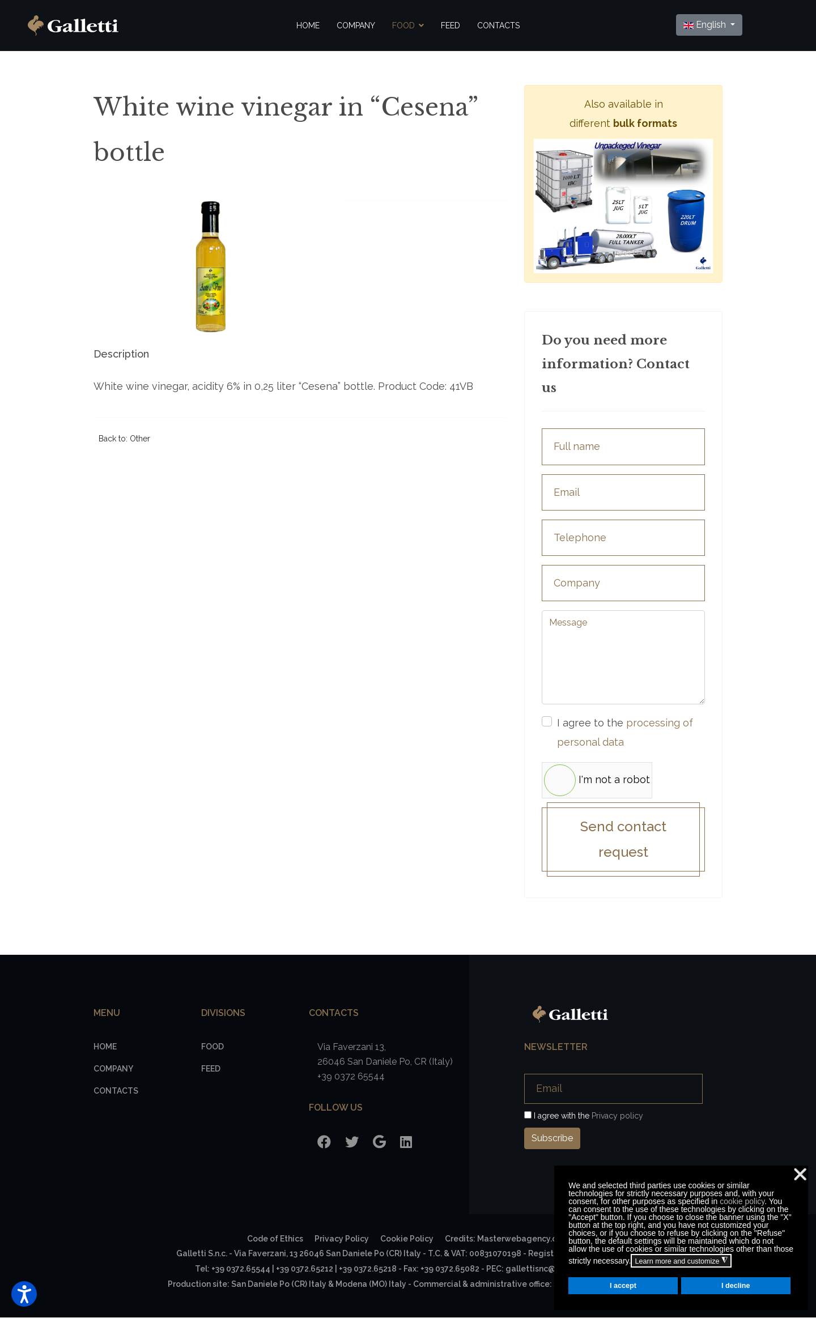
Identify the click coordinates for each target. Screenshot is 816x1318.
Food (403, 25)
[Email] (613, 1089)
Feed (450, 25)
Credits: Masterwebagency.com (507, 1239)
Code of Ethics (275, 1239)
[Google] (379, 1143)
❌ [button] (800, 1174)
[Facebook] (324, 1143)
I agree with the (583, 1116)
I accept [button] (623, 1286)
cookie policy (742, 1201)
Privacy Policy (341, 1239)
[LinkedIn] (406, 1143)
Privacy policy (617, 1116)
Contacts (498, 25)
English (705, 24)
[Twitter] (352, 1143)
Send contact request (623, 840)
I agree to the (625, 732)
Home (308, 25)
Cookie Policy (407, 1239)
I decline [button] (735, 1286)
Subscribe (552, 1138)
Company (356, 25)
